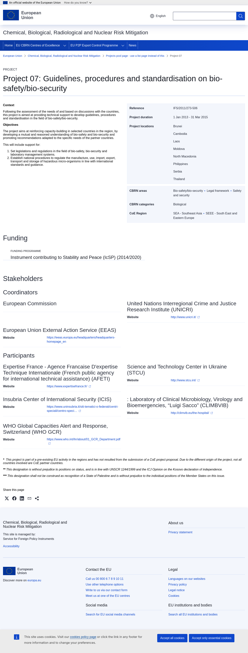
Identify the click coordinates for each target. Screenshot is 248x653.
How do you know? (78, 2)
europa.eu (34, 580)
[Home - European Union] (22, 15)
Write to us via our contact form (106, 590)
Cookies (173, 595)
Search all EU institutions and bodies (193, 614)
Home (9, 45)
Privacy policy (177, 584)
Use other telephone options (104, 584)
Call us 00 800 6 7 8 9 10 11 (104, 578)
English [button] (158, 16)
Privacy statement (180, 532)
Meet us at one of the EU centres (108, 595)
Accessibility (11, 546)
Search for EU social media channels (110, 614)
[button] (7, 498)
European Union (12, 55)
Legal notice (176, 590)
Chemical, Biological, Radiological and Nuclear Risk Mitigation (64, 55)
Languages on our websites (186, 578)
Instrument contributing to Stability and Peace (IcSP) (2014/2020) (76, 257)
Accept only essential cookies (211, 638)
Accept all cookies (172, 638)
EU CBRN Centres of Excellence (38, 45)
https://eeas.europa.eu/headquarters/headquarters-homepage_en (81, 339)
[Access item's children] (65, 45)
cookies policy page (83, 636)
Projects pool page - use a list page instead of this (135, 55)
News (132, 45)
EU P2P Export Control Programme (94, 45)
